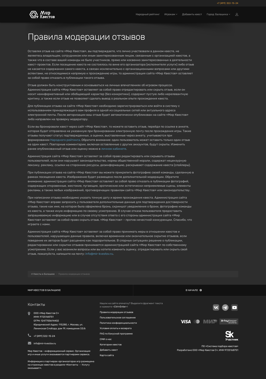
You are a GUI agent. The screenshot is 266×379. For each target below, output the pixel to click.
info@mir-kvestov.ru (99, 254)
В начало (194, 290)
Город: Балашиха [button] (218, 14)
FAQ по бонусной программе (116, 333)
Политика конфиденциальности (118, 323)
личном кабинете (113, 148)
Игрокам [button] (170, 14)
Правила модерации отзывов (116, 312)
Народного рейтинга (65, 140)
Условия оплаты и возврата (116, 328)
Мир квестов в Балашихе (44, 290)
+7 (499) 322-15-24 (227, 3)
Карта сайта (107, 355)
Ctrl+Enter (120, 306)
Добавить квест (192, 14)
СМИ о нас (106, 339)
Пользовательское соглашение (118, 317)
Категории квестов (111, 344)
